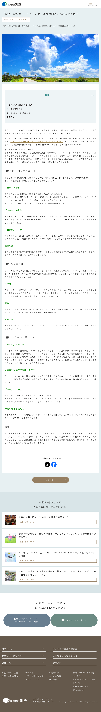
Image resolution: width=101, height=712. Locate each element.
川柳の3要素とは (15, 109)
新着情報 (29, 672)
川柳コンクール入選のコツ (20, 113)
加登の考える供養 (10, 672)
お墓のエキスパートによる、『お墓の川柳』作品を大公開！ (36, 141)
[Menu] (97, 3)
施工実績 (53, 679)
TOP (4, 26)
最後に (11, 117)
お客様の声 (54, 672)
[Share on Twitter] (47, 464)
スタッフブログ (32, 679)
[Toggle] (42, 648)
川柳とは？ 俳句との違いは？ (21, 105)
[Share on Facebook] (54, 464)
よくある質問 (55, 676)
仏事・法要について (28, 26)
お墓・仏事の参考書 (14, 26)
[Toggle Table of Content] (91, 95)
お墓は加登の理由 (10, 676)
